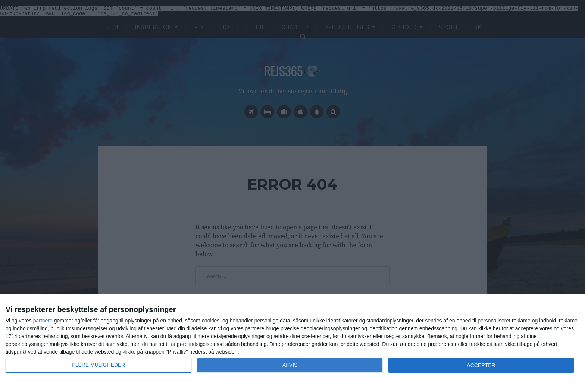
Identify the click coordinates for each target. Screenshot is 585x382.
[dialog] (292, 338)
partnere (43, 320)
